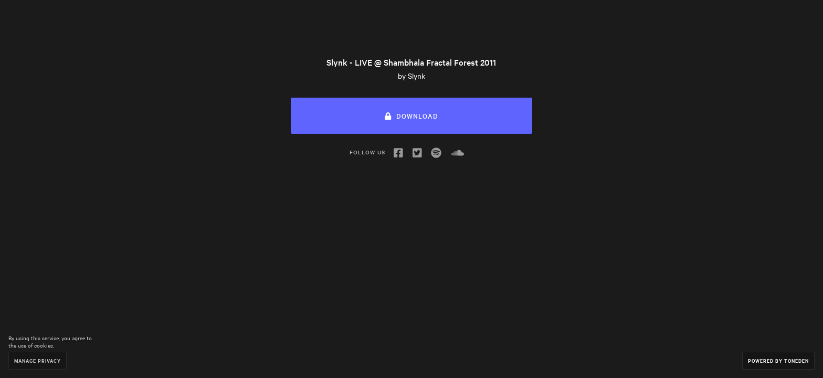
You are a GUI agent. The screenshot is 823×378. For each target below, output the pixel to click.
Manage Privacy (37, 360)
